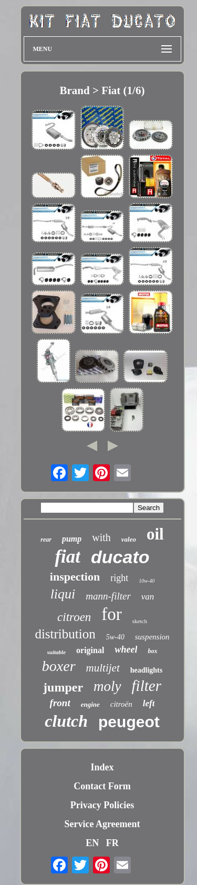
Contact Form (102, 786)
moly (107, 686)
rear (45, 539)
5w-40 (115, 637)
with (101, 537)
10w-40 (146, 581)
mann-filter (108, 596)
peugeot (129, 721)
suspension (152, 637)
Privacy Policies (102, 805)
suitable (56, 652)
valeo (128, 539)
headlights (146, 670)
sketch (139, 621)
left (149, 703)
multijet (103, 668)
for (111, 614)
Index (101, 767)
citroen (74, 617)
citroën (121, 704)
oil (155, 534)
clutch (66, 720)
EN (92, 843)
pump (71, 538)
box (152, 651)
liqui (63, 594)
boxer (59, 666)
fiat (67, 556)
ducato (120, 557)
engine (90, 704)
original (90, 650)
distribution (65, 634)
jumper (63, 687)
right (119, 578)
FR (112, 843)
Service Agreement (102, 824)
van (147, 597)
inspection (75, 576)
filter (146, 685)
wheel (126, 649)
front (60, 702)
